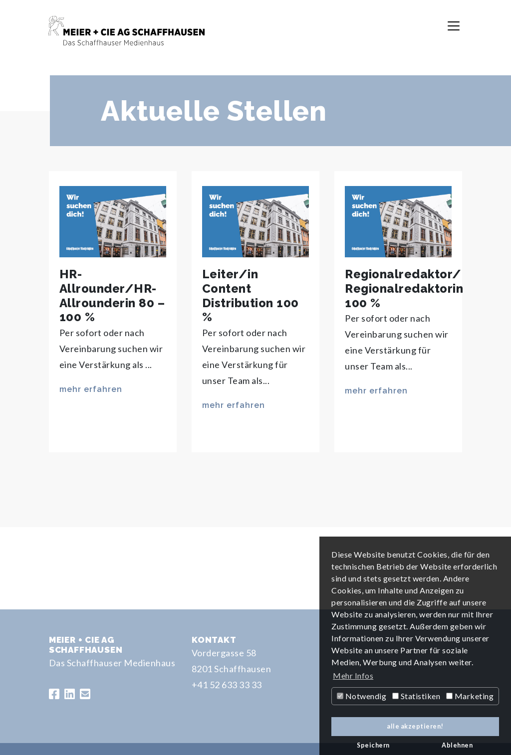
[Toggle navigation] (453, 25)
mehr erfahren (90, 389)
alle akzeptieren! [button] (415, 726)
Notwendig (361, 696)
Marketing (470, 696)
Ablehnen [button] (457, 745)
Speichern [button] (373, 745)
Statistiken (416, 696)
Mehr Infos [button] (353, 675)
